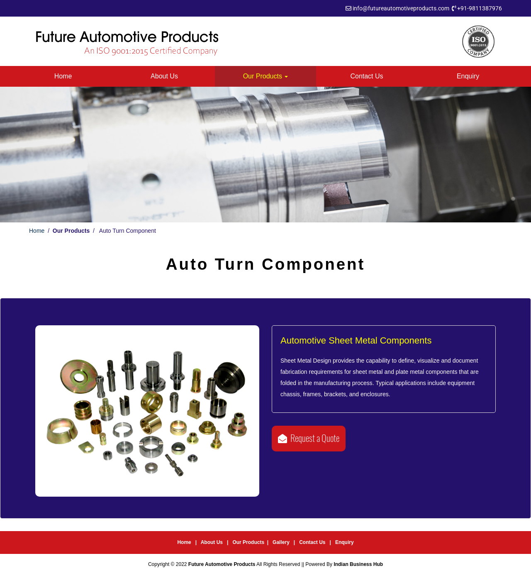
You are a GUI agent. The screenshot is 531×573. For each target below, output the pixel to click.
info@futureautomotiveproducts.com (401, 8)
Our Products (265, 76)
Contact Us (366, 76)
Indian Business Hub (358, 564)
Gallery (282, 542)
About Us (164, 76)
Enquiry (468, 76)
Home (63, 76)
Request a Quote (308, 438)
